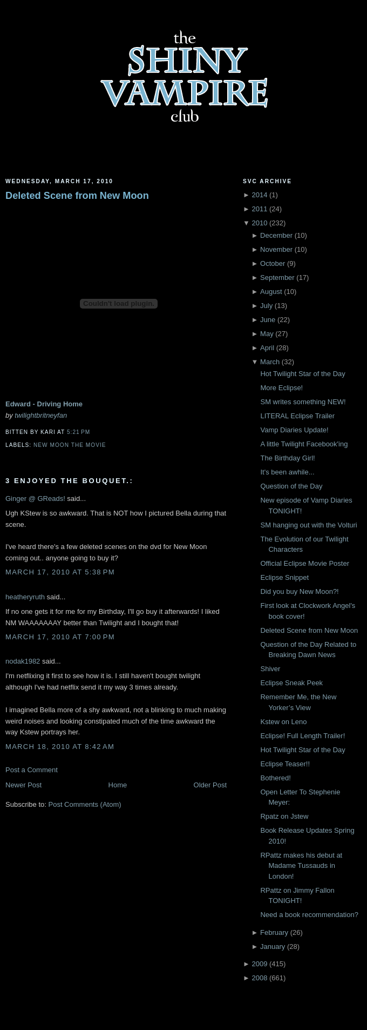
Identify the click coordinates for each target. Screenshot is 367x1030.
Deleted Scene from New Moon (77, 195)
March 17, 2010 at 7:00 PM (60, 637)
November (276, 249)
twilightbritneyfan (41, 415)
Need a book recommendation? (309, 915)
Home (117, 785)
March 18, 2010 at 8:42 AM (59, 747)
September (277, 277)
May (267, 334)
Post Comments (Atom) (85, 804)
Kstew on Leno (283, 722)
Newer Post (23, 785)
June (267, 320)
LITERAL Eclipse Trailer (297, 416)
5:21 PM (78, 432)
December (276, 235)
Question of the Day (291, 486)
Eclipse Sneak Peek (291, 683)
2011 (259, 209)
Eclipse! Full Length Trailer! (302, 736)
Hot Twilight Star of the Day (302, 374)
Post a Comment (31, 770)
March (270, 362)
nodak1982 (22, 661)
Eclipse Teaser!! (285, 764)
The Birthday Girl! (287, 458)
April (267, 348)
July (266, 306)
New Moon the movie (69, 445)
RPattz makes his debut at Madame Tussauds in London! (301, 865)
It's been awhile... (287, 472)
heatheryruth (25, 597)
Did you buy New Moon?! (299, 591)
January (272, 946)
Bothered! (275, 778)
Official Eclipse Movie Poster (304, 563)
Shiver (270, 669)
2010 (259, 223)
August (271, 291)
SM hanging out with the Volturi (308, 525)
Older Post (210, 785)
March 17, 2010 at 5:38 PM (60, 572)
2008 (259, 978)
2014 (259, 195)
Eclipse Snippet (284, 577)
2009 (259, 964)
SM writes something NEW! (302, 402)
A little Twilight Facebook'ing (304, 444)
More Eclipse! (281, 388)
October (272, 263)
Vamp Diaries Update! (294, 430)
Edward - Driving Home (44, 404)
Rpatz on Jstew (284, 816)
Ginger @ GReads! (35, 498)
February (274, 932)
